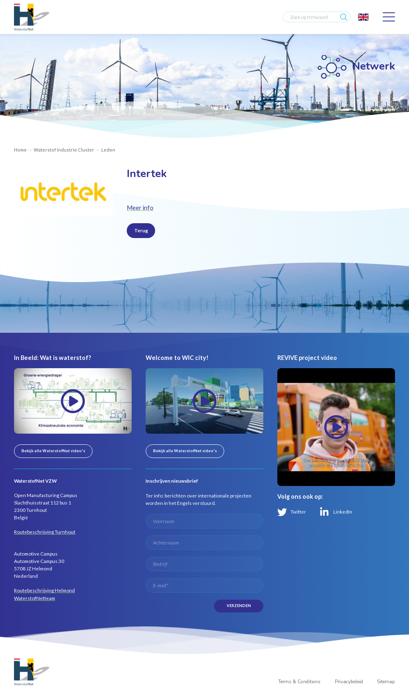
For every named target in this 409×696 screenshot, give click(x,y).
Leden (108, 149)
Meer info (140, 207)
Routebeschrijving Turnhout (44, 532)
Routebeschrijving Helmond (44, 590)
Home (20, 149)
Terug (141, 230)
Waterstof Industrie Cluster (64, 149)
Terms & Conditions (299, 681)
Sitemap (386, 681)
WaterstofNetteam (34, 598)
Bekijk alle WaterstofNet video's (53, 450)
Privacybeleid (349, 681)
